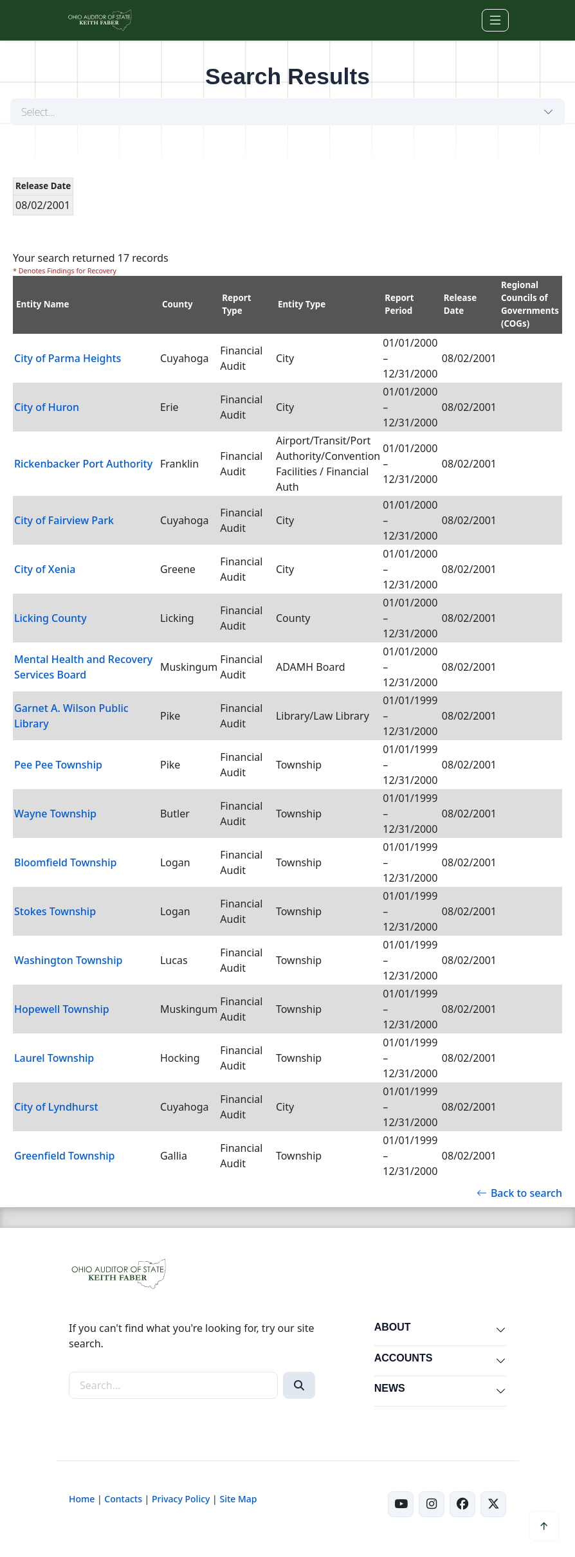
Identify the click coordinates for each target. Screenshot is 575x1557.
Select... (38, 112)
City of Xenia (44, 569)
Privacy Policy (181, 1499)
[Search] (299, 1385)
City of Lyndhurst (56, 1107)
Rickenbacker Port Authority (83, 464)
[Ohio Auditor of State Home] (99, 20)
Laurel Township (54, 1058)
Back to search (519, 1193)
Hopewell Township (61, 1009)
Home (82, 1499)
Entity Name (42, 304)
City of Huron (46, 407)
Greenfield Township (64, 1156)
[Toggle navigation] (495, 20)
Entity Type (301, 304)
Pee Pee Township (58, 765)
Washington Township (68, 960)
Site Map (238, 1499)
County (177, 304)
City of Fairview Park (64, 520)
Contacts (123, 1499)
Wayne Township (55, 813)
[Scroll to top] (544, 1526)
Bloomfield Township (65, 862)
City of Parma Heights (67, 358)
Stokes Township (55, 911)
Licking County (50, 618)
